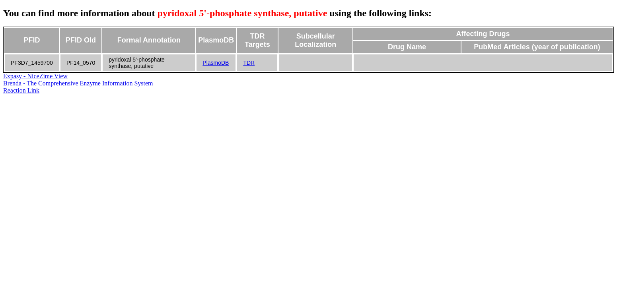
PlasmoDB (215, 63)
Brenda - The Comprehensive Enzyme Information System (78, 83)
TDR (249, 63)
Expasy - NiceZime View (35, 76)
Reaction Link (21, 90)
